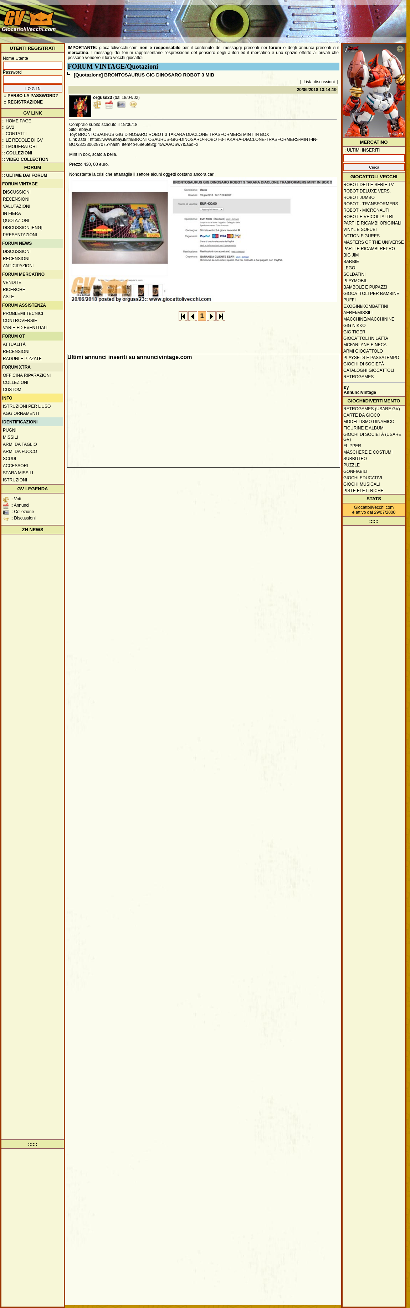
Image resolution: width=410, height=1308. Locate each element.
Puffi (349, 299)
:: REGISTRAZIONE (23, 102)
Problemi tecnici (23, 313)
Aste (8, 296)
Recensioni (16, 199)
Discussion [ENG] (22, 227)
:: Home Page (16, 120)
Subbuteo (355, 458)
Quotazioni (16, 220)
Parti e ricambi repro (369, 248)
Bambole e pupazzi (365, 287)
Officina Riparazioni (27, 375)
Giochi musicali (361, 484)
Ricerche (14, 289)
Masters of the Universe (373, 242)
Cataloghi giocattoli (368, 370)
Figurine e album (363, 428)
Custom (12, 389)
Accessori (15, 465)
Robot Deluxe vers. (367, 191)
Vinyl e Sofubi (360, 229)
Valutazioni (16, 206)
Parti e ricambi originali (372, 223)
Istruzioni (15, 480)
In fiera (12, 213)
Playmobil (355, 280)
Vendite (12, 282)
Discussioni (17, 192)
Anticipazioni (18, 265)
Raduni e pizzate (22, 358)
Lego (349, 267)
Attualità (14, 344)
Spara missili (18, 472)
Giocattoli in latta (365, 338)
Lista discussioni (319, 81)
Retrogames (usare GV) (371, 408)
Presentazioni (20, 234)
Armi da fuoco (20, 451)
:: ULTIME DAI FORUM (24, 175)
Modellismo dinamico (368, 421)
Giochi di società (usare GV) (372, 437)
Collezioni (15, 382)
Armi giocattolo (363, 351)
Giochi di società (363, 364)
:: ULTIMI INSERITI (361, 150)
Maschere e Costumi (368, 452)
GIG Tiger (354, 331)
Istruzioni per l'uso (27, 406)
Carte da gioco (361, 415)
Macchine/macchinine (368, 319)
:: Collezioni (17, 153)
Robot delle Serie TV (368, 184)
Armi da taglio (20, 444)
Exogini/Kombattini (365, 306)
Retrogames (358, 376)
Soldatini (354, 274)
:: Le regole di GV (22, 140)
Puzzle (351, 465)
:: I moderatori (19, 146)
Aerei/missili (358, 312)
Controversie (20, 320)
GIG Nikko (354, 325)
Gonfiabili (355, 471)
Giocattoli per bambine (371, 293)
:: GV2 (8, 127)
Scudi (9, 458)
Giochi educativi (362, 477)
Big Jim (351, 255)
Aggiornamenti (21, 413)
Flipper (352, 445)
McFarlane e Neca (364, 344)
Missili (10, 437)
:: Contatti (14, 133)
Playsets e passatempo (371, 357)
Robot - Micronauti (366, 210)
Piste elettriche (363, 490)
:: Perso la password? (31, 95)
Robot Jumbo (359, 197)
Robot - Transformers (370, 203)
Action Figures (361, 235)
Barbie (351, 261)
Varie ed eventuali (25, 327)
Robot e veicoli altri (368, 216)
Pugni (9, 430)
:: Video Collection (25, 159)
